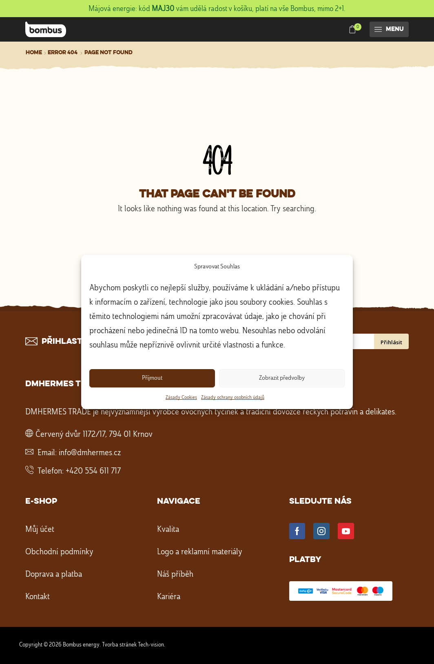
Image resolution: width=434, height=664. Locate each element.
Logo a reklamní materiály (199, 552)
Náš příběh (175, 575)
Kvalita (168, 530)
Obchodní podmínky (59, 552)
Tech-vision (151, 645)
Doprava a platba (53, 575)
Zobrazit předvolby (282, 378)
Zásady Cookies (181, 397)
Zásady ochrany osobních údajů (232, 397)
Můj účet (39, 530)
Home (34, 52)
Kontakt (37, 597)
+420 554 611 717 (93, 471)
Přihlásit (391, 342)
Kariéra (168, 597)
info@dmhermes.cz (90, 453)
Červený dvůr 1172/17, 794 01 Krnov (94, 435)
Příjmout (152, 378)
